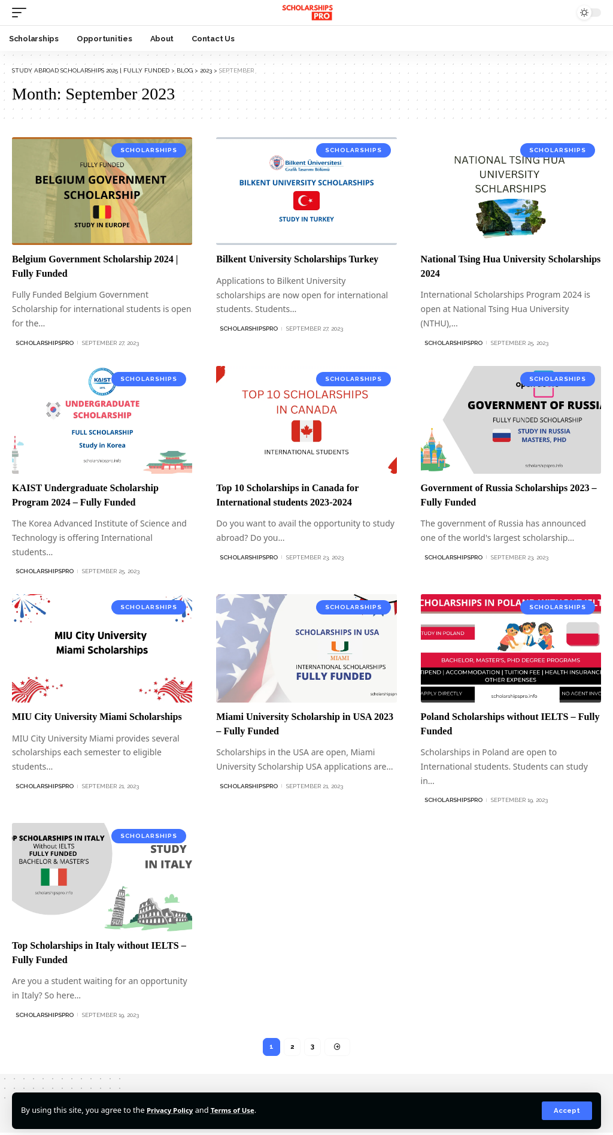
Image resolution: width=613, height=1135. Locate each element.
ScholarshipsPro (45, 343)
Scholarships (148, 150)
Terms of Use (241, 1109)
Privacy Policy (173, 1109)
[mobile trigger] (22, 12)
